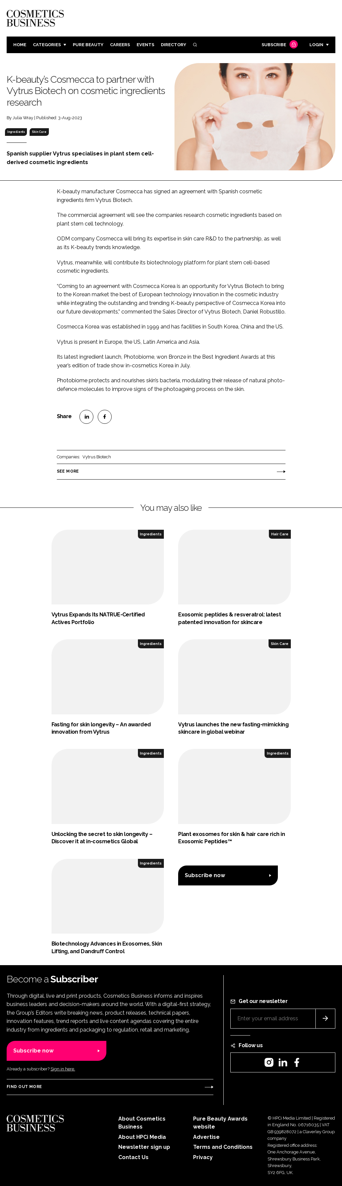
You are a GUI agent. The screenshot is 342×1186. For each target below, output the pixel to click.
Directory (173, 44)
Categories (47, 44)
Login (316, 44)
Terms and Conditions (223, 1147)
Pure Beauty (88, 44)
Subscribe (279, 45)
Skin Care (39, 132)
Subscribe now (205, 875)
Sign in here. (63, 1068)
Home (19, 44)
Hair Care (279, 534)
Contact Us (133, 1157)
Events (145, 44)
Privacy (203, 1157)
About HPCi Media (142, 1137)
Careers (120, 44)
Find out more (24, 1086)
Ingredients (16, 132)
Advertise (206, 1137)
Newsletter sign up (144, 1147)
